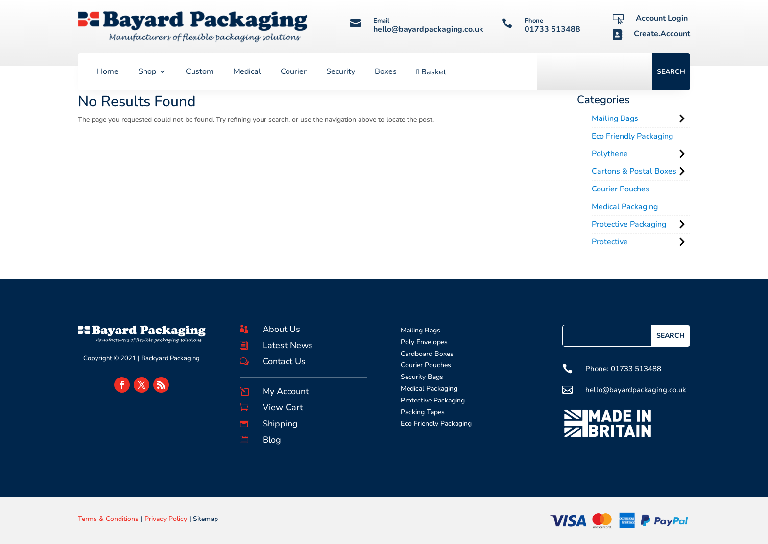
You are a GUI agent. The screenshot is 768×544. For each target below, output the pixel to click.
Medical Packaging (625, 206)
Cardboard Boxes (427, 353)
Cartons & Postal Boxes (634, 171)
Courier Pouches (620, 189)
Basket (431, 72)
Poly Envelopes (424, 342)
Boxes (386, 72)
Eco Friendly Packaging (632, 136)
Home (108, 72)
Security (340, 72)
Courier (294, 72)
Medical (247, 72)
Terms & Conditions (108, 518)
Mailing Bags (615, 118)
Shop (147, 72)
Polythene (610, 153)
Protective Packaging (629, 224)
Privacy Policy (165, 518)
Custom (200, 72)
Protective (610, 242)
